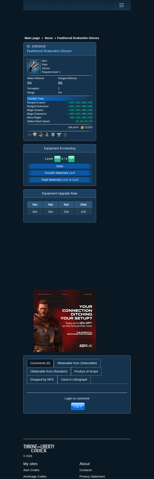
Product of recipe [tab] (86, 371)
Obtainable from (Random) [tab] (48, 371)
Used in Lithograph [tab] (74, 379)
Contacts (85, 470)
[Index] (31, 5)
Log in (78, 406)
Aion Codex (31, 470)
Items (49, 38)
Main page (32, 38)
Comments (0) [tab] (40, 363)
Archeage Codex (35, 476)
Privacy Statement (92, 476)
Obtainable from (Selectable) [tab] (77, 363)
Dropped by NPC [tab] (42, 379)
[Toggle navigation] (121, 5)
